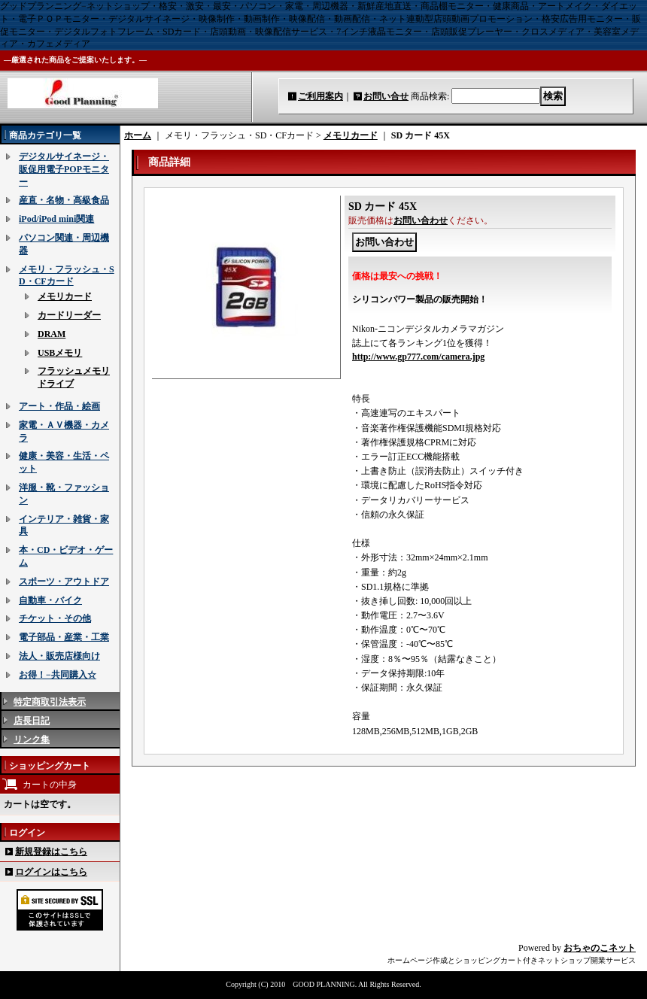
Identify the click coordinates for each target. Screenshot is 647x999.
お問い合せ (386, 96)
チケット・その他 (55, 618)
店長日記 (32, 720)
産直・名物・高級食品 (64, 200)
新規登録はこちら (51, 851)
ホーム (137, 135)
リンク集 (32, 739)
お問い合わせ (420, 220)
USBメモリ (60, 353)
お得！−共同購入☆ (57, 675)
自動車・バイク (50, 600)
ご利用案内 (320, 96)
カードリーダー (69, 315)
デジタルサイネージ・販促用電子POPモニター (64, 169)
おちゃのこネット (599, 948)
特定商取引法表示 (50, 702)
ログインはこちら (51, 872)
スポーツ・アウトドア (64, 581)
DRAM (51, 334)
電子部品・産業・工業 (64, 637)
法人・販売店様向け (59, 656)
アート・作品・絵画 (59, 406)
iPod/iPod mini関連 (56, 219)
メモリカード (65, 296)
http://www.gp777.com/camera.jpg (418, 356)
